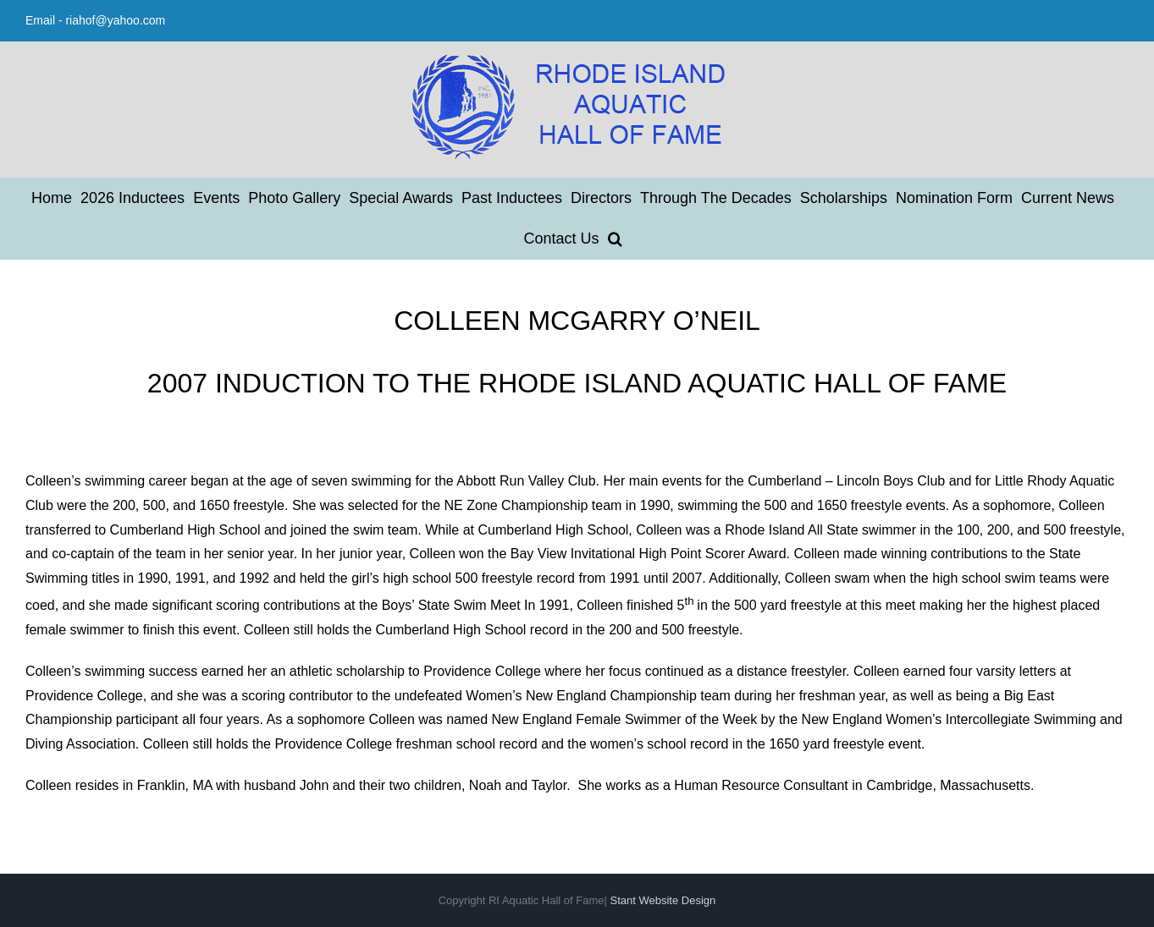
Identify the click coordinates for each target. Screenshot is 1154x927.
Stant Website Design (663, 900)
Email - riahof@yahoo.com (95, 20)
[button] (615, 238)
